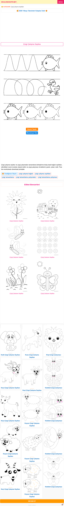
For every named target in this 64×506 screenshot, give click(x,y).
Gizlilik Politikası (32, 505)
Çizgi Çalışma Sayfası (16, 221)
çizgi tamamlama (8, 177)
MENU (60, 2)
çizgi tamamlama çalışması (47, 177)
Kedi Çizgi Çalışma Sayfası (10, 355)
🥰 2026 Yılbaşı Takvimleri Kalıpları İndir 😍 (32, 11)
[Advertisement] (32, 27)
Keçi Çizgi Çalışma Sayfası (10, 388)
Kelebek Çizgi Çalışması (53, 388)
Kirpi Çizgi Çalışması (53, 355)
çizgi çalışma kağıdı (26, 174)
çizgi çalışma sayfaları (43, 174)
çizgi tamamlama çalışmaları (26, 177)
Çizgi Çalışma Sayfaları (17, 6)
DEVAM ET (32, 501)
